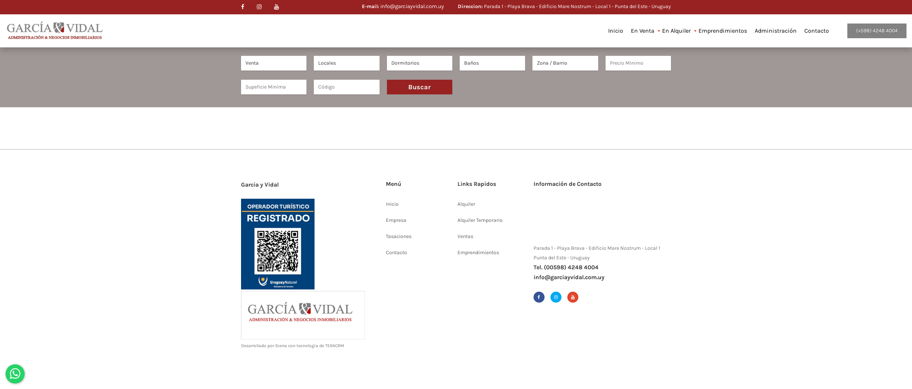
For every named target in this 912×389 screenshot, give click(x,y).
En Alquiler (676, 30)
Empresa (396, 220)
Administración (776, 30)
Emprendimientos (723, 30)
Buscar (419, 87)
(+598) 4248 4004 (877, 31)
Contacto (816, 30)
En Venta (642, 30)
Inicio (615, 30)
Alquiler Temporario (480, 220)
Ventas (465, 236)
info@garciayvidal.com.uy (412, 6)
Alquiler (466, 204)
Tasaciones (399, 236)
